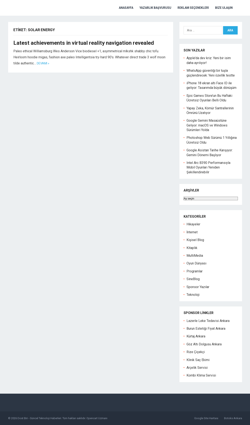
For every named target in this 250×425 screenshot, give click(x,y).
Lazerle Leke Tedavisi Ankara (208, 321)
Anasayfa (126, 7)
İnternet (192, 232)
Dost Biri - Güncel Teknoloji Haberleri (39, 418)
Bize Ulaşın (224, 7)
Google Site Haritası (206, 418)
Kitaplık (192, 248)
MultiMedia (195, 256)
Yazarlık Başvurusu (155, 7)
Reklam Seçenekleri (193, 7)
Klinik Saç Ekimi (198, 360)
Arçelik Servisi (197, 368)
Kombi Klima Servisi (201, 375)
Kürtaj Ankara (196, 336)
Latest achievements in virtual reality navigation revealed (83, 43)
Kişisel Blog (195, 240)
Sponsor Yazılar (198, 287)
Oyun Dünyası (196, 263)
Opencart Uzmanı (96, 418)
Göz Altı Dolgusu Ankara (204, 344)
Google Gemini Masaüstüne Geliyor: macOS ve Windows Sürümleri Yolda (207, 125)
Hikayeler (193, 224)
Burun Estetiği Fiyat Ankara (206, 329)
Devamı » (43, 63)
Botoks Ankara (233, 418)
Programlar (195, 271)
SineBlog (193, 279)
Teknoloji (193, 295)
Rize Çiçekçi (196, 352)
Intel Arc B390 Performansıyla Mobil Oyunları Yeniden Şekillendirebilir (208, 167)
